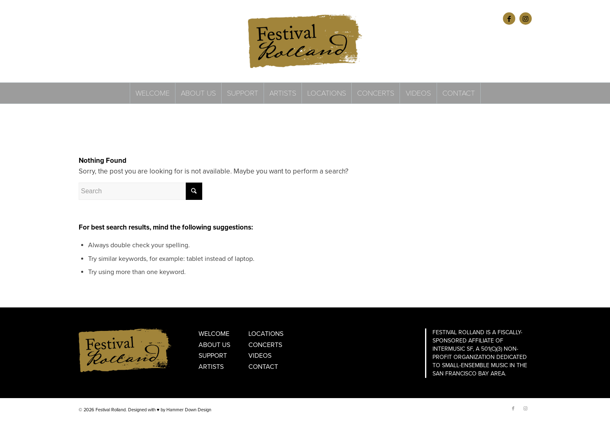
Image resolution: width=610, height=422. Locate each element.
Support (213, 356)
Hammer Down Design (188, 410)
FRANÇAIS (112, 18)
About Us (214, 345)
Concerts (265, 345)
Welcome (214, 334)
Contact (263, 367)
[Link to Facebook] (509, 18)
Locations (265, 334)
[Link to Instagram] (525, 18)
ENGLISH (88, 18)
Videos (259, 356)
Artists (211, 367)
